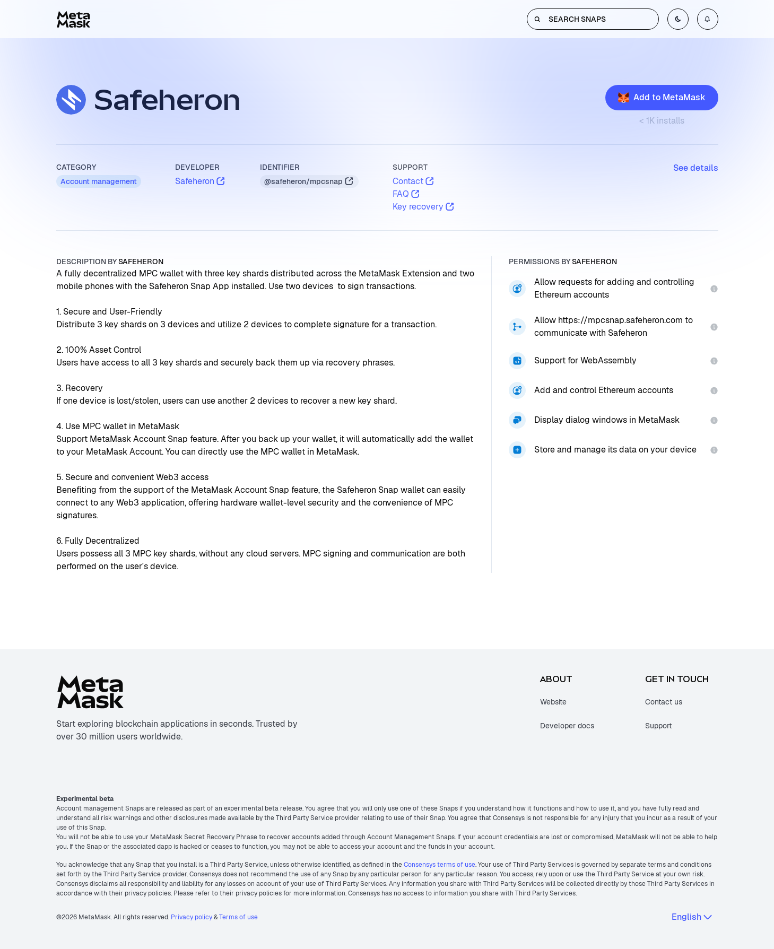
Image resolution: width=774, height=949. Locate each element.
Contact (414, 181)
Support (658, 725)
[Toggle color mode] (678, 19)
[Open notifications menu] (707, 19)
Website (553, 702)
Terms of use (238, 917)
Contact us (663, 702)
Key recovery (424, 206)
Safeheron (200, 181)
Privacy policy (191, 917)
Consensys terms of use (439, 864)
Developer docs (567, 725)
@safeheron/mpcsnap (309, 181)
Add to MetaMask (662, 97)
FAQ (407, 193)
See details (695, 167)
